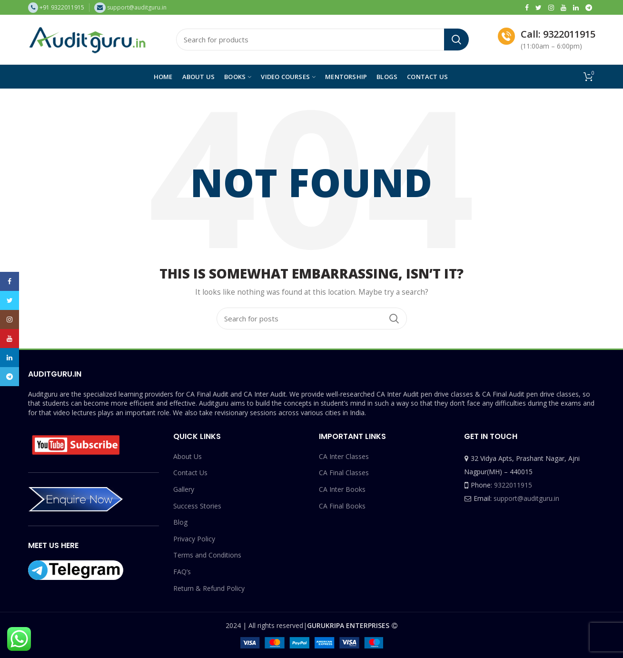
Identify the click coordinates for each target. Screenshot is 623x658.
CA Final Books (342, 505)
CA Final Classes (344, 472)
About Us (187, 456)
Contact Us (190, 472)
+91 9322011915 (62, 7)
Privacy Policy (194, 538)
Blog (180, 522)
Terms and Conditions (207, 554)
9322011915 (513, 484)
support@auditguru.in (526, 498)
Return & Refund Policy (209, 588)
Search (456, 39)
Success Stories (197, 505)
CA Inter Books (342, 489)
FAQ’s (182, 571)
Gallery (183, 489)
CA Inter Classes (344, 456)
